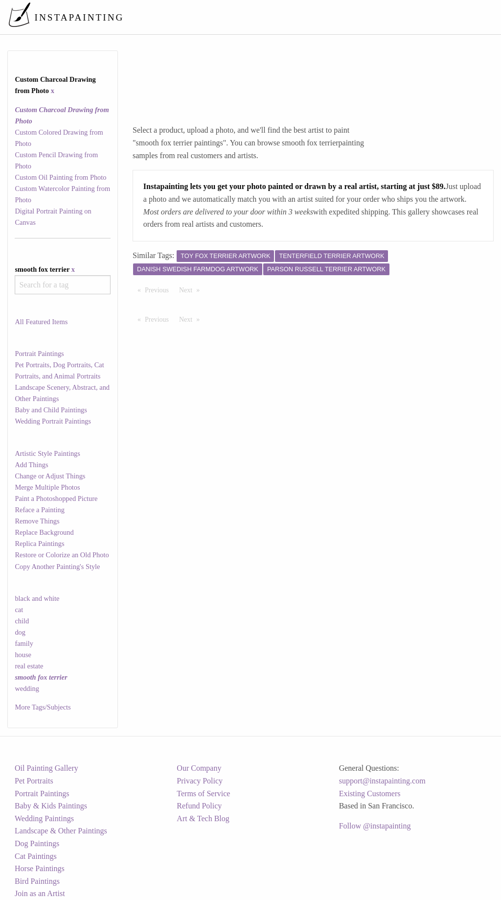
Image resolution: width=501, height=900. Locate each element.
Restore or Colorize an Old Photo (62, 555)
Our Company (199, 768)
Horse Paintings (40, 868)
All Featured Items (41, 322)
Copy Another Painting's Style (57, 566)
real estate (29, 666)
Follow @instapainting (375, 826)
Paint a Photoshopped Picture (56, 498)
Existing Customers (370, 793)
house (23, 655)
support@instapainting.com (382, 781)
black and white (37, 598)
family (24, 643)
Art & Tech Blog (203, 818)
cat (19, 610)
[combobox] (62, 284)
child (22, 621)
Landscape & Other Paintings (61, 831)
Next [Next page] (192, 289)
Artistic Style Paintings (47, 453)
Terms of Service (203, 793)
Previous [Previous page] (159, 289)
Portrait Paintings (39, 353)
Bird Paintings (37, 881)
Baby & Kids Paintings (51, 806)
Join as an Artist (40, 893)
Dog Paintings (37, 843)
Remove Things (37, 521)
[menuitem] (288, 16)
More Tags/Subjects (42, 707)
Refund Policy (199, 806)
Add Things (31, 465)
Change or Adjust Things (50, 476)
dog (20, 632)
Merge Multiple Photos (47, 487)
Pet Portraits (34, 781)
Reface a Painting (40, 510)
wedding (27, 688)
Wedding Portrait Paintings (53, 421)
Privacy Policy (200, 781)
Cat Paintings (36, 856)
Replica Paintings (39, 543)
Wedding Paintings (44, 818)
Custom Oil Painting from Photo (60, 177)
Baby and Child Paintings (51, 410)
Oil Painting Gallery (46, 768)
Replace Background (44, 532)
